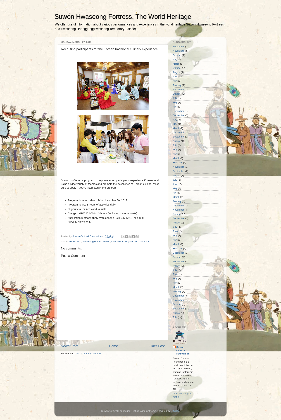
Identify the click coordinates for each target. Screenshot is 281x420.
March (176, 63)
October (177, 55)
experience (75, 241)
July (175, 59)
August (176, 72)
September (179, 46)
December (178, 111)
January (177, 85)
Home (113, 346)
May (175, 102)
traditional (144, 241)
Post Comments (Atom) (88, 353)
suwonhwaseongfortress (124, 241)
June (175, 76)
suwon (106, 241)
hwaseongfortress (92, 241)
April (175, 81)
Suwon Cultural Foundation (182, 350)
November (178, 51)
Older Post (157, 346)
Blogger (175, 411)
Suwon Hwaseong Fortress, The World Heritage (122, 16)
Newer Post (69, 346)
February (177, 162)
